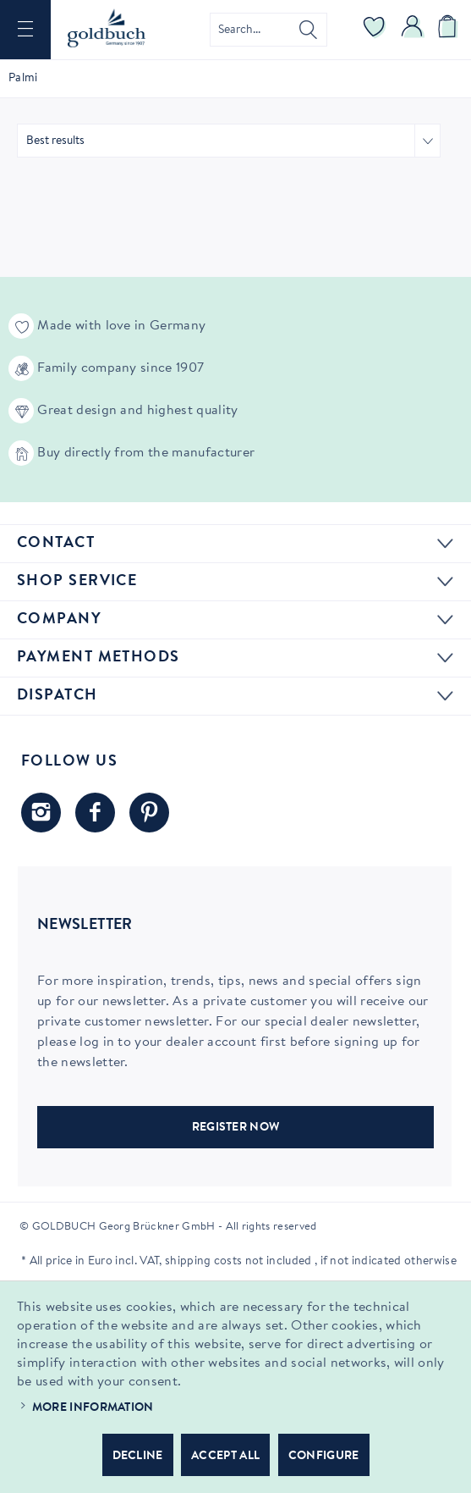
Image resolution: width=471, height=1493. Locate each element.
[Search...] (268, 30)
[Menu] (25, 29)
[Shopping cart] (450, 30)
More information (93, 1408)
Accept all (225, 1457)
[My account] (413, 30)
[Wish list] (375, 30)
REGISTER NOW (236, 1128)
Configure (323, 1457)
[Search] (308, 30)
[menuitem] (25, 29)
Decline (137, 1457)
